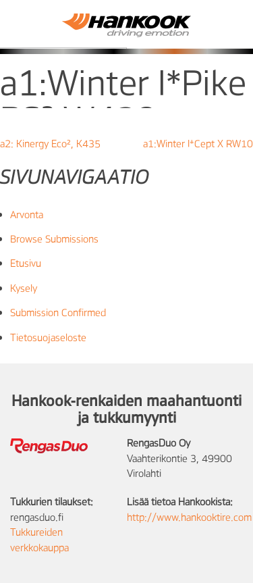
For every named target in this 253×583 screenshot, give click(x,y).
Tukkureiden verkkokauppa (39, 539)
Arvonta (26, 214)
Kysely (23, 287)
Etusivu (25, 262)
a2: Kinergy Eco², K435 (50, 143)
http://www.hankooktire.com (189, 516)
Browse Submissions (54, 238)
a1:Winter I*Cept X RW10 (198, 143)
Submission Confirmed (58, 312)
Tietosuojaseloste (48, 337)
